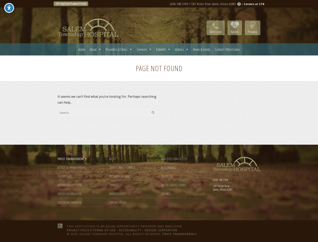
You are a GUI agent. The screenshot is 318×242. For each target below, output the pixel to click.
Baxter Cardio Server (173, 185)
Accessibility (130, 230)
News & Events (202, 49)
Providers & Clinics (119, 49)
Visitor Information (70, 203)
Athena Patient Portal (70, 185)
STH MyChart (65, 176)
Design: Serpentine (161, 230)
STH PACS (166, 194)
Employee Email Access (174, 159)
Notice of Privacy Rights (72, 168)
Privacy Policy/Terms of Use (91, 230)
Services (144, 49)
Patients (235, 32)
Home (81, 49)
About (95, 49)
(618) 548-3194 (179, 4)
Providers (252, 32)
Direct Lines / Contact (122, 168)
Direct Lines (215, 32)
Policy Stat (167, 176)
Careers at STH (117, 203)
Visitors (182, 49)
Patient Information (69, 194)
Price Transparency (179, 234)
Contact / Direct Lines (227, 49)
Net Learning (168, 168)
